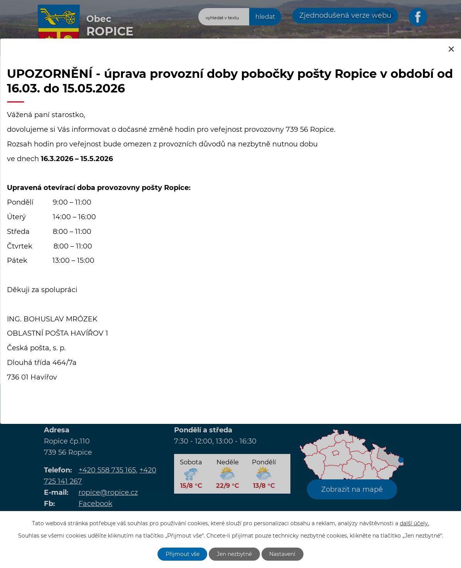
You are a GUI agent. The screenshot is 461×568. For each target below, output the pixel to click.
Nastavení (283, 553)
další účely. (414, 522)
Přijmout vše (181, 553)
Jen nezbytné (234, 553)
